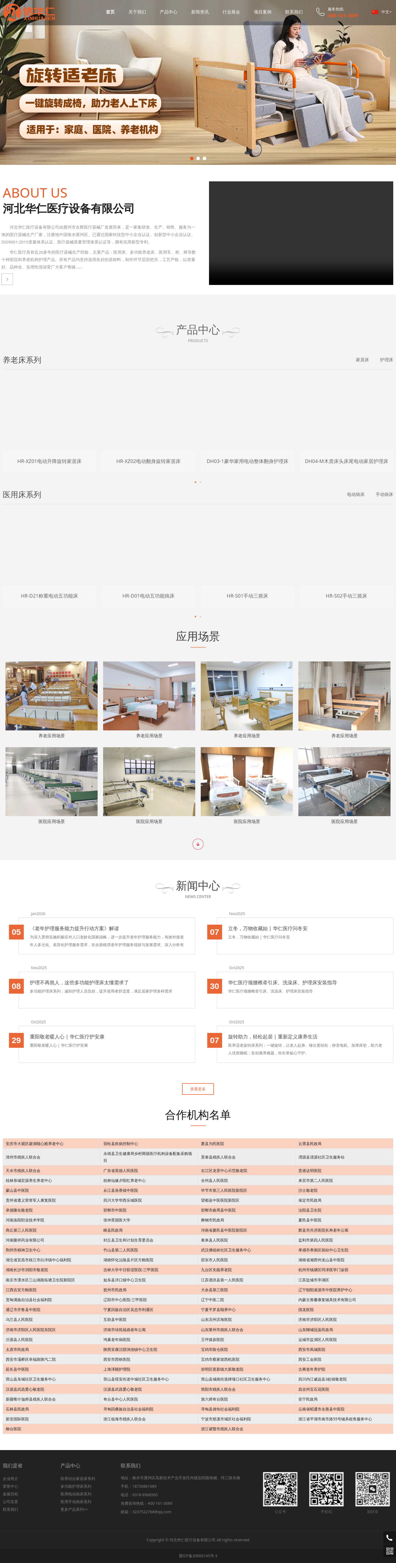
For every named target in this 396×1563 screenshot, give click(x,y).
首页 (110, 12)
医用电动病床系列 (76, 1494)
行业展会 (231, 12)
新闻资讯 (200, 12)
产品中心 (168, 12)
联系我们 (294, 12)
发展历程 (10, 1494)
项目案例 (262, 12)
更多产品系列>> (74, 1509)
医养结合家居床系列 (78, 1478)
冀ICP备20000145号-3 (198, 1555)
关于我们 (137, 12)
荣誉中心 (10, 1486)
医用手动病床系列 (76, 1501)
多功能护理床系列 (76, 1486)
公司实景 (10, 1501)
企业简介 (10, 1478)
